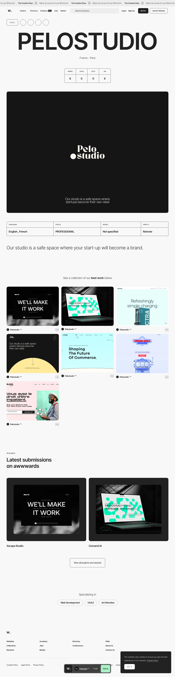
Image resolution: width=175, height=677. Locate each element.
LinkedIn (119, 665)
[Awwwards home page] (68, 668)
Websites (10, 641)
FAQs (108, 641)
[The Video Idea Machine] (142, 353)
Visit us (105, 669)
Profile (95, 669)
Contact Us (110, 650)
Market (63, 11)
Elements (10, 650)
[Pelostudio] (33, 353)
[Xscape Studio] (33, 306)
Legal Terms (25, 665)
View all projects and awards (87, 562)
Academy (46, 11)
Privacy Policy (38, 665)
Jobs (56, 11)
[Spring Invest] (87, 352)
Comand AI (95, 545)
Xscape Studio (15, 545)
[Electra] (142, 306)
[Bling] (33, 400)
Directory (34, 11)
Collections (11, 646)
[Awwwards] (10, 11)
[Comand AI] (87, 306)
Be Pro (143, 11)
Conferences (78, 646)
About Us (109, 646)
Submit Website (159, 11)
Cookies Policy (12, 665)
